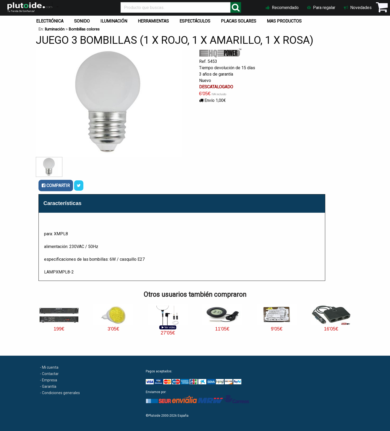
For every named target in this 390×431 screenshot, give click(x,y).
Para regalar (321, 7)
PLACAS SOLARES (238, 21)
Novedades (358, 7)
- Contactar (49, 374)
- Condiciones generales (60, 393)
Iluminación (55, 29)
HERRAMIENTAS (153, 21)
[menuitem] (51, 20)
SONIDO (82, 21)
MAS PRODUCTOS (284, 21)
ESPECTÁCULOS (194, 21)
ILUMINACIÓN (113, 21)
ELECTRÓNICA (49, 21)
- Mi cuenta (49, 367)
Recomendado (282, 7)
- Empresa (48, 380)
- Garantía (48, 386)
